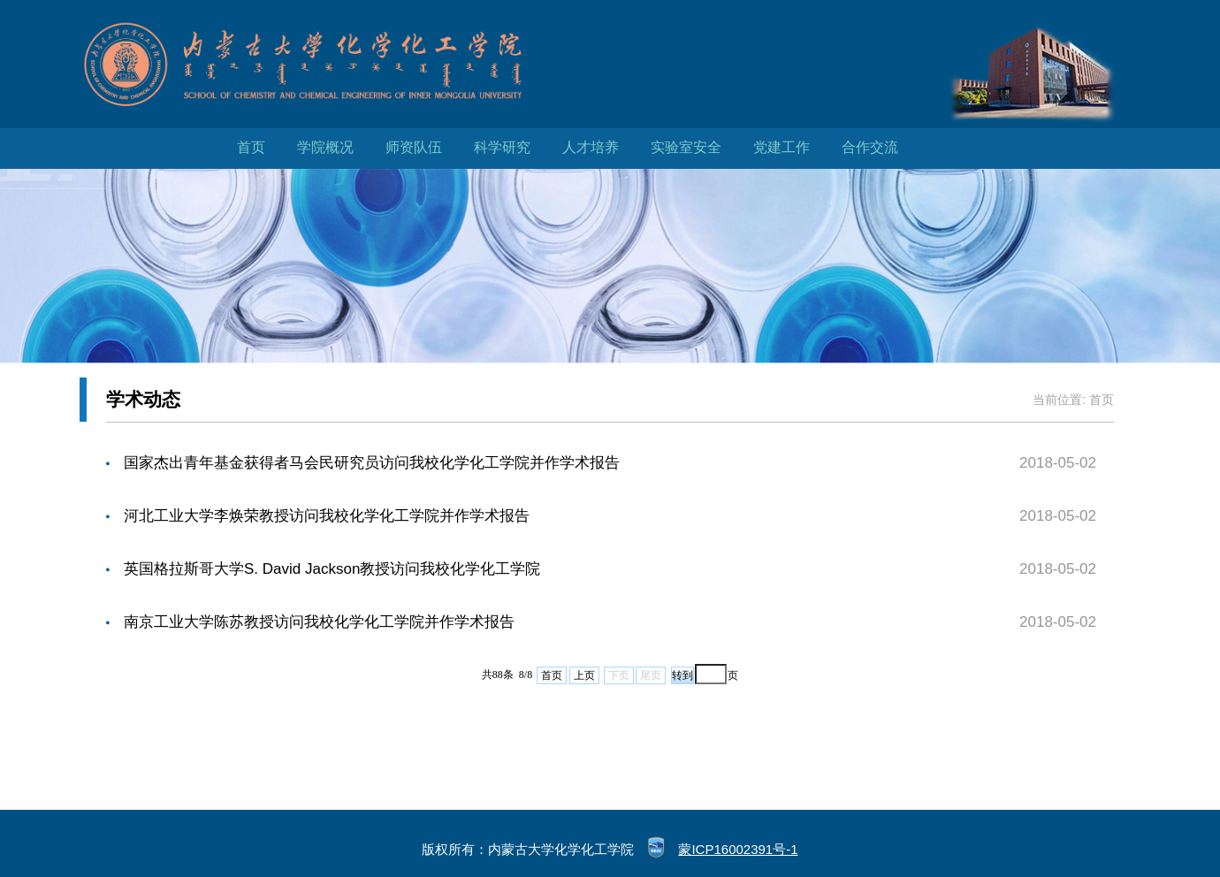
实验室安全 (686, 147)
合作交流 (870, 147)
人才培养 (590, 147)
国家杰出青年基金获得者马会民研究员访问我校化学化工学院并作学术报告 (372, 462)
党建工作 (781, 147)
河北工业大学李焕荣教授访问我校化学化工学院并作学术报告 (327, 515)
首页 (251, 147)
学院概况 (325, 147)
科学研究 (502, 147)
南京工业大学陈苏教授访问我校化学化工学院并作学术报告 (319, 622)
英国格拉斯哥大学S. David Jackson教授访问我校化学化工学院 (332, 569)
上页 (584, 675)
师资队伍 (413, 147)
